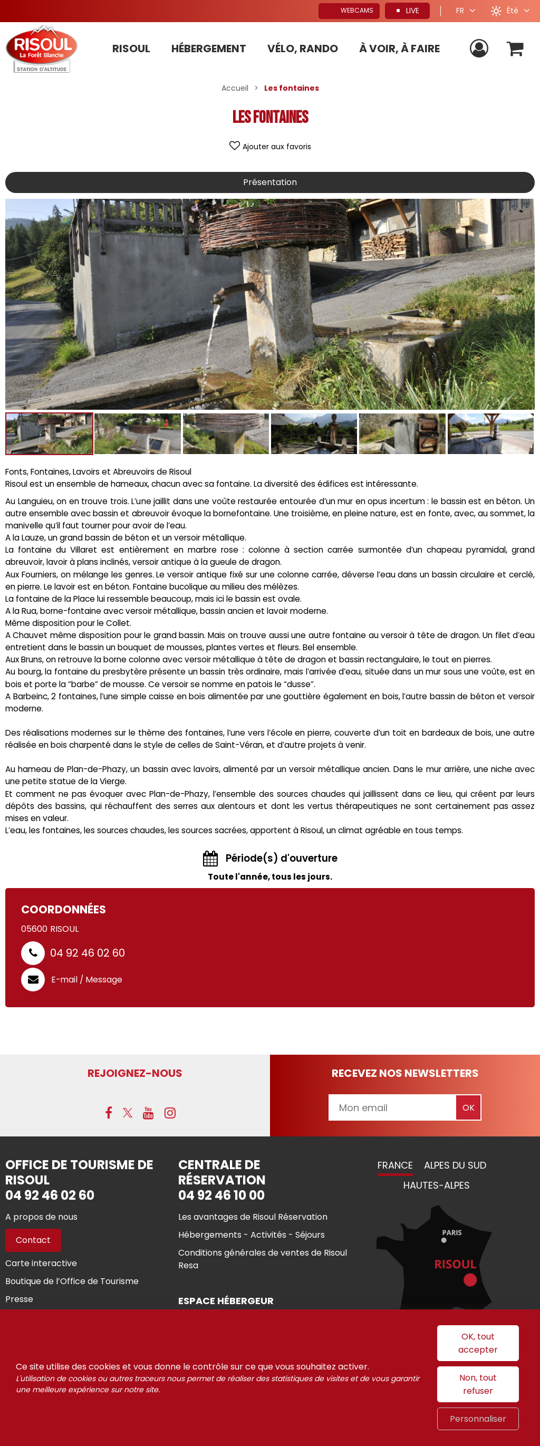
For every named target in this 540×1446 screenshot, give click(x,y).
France (395, 1165)
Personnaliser (478, 1419)
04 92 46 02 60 (87, 953)
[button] (515, 49)
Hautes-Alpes (436, 1185)
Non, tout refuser (478, 1384)
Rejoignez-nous (135, 1073)
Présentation (270, 182)
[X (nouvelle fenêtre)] (127, 1112)
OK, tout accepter (478, 1343)
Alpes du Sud (455, 1165)
